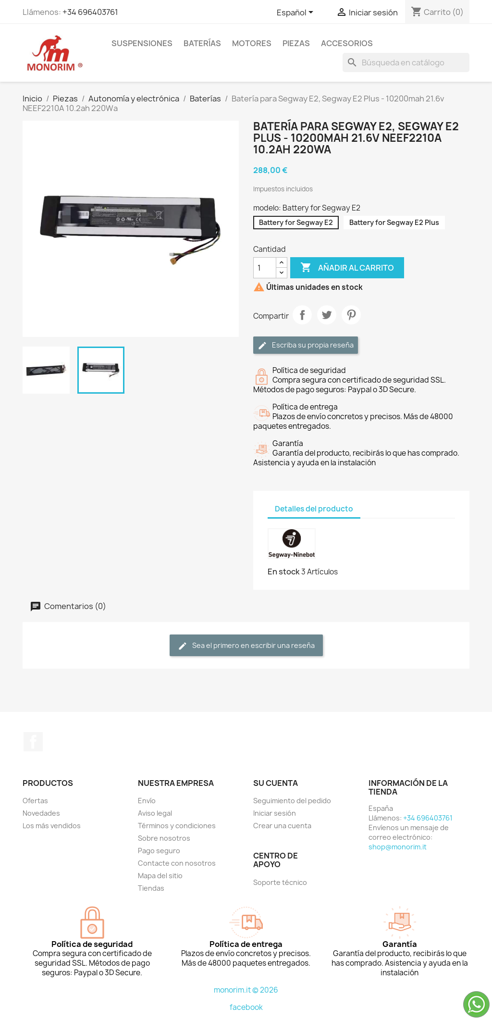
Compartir (302, 314)
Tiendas (151, 888)
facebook (246, 1007)
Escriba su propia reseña (306, 345)
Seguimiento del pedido (292, 800)
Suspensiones (141, 43)
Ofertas (35, 800)
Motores (251, 43)
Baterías (202, 43)
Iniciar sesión (274, 813)
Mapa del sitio (160, 875)
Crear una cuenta (282, 825)
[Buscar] (406, 62)
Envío (147, 800)
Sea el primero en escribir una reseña (246, 646)
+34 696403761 (90, 12)
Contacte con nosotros (177, 863)
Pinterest (351, 314)
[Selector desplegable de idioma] (297, 13)
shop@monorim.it (398, 846)
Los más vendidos (52, 825)
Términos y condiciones (177, 825)
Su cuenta (275, 783)
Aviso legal (155, 813)
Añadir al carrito (347, 267)
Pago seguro (159, 850)
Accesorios (347, 43)
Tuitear (326, 314)
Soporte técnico (280, 882)
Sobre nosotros (164, 838)
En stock (284, 571)
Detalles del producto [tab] (314, 509)
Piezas (296, 43)
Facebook (33, 741)
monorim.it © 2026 (246, 990)
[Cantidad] (264, 267)
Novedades (41, 813)
